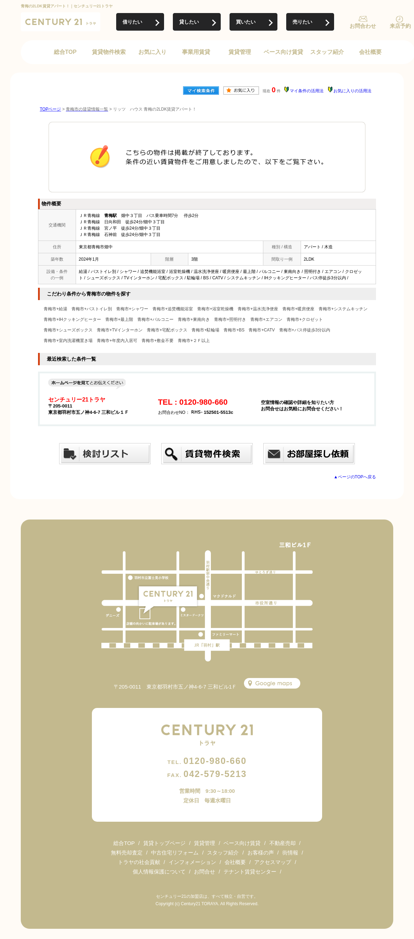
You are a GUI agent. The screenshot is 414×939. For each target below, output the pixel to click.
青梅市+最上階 (119, 319)
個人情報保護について (159, 872)
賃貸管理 (239, 52)
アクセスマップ (272, 862)
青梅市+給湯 (55, 308)
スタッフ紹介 (327, 52)
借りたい (132, 22)
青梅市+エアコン (266, 319)
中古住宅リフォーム (175, 853)
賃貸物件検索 (109, 52)
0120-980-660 (206, 761)
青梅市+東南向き (194, 319)
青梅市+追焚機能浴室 (172, 308)
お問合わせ (363, 26)
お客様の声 (260, 853)
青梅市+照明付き (230, 319)
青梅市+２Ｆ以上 (194, 340)
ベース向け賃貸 (283, 52)
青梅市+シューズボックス (68, 330)
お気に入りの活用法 (352, 90)
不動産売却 (282, 843)
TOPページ (50, 109)
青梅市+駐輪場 (205, 330)
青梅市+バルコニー (155, 319)
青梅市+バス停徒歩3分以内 (305, 330)
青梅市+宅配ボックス (167, 330)
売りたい (302, 22)
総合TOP (65, 52)
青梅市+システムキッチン (343, 308)
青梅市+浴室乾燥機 (215, 308)
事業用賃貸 (196, 52)
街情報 (290, 853)
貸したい (189, 22)
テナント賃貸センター (250, 872)
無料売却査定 (127, 853)
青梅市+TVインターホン (120, 330)
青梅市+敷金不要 (158, 340)
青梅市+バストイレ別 (91, 308)
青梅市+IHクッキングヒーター (72, 319)
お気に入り (152, 52)
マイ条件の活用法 (307, 90)
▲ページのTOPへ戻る (355, 476)
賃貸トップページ (164, 843)
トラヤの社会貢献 (139, 862)
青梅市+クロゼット (305, 319)
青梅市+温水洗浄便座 (258, 308)
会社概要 (370, 52)
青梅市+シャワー (132, 308)
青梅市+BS (234, 330)
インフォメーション (192, 862)
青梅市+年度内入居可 (117, 340)
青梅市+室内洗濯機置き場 (68, 340)
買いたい (246, 22)
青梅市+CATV (262, 330)
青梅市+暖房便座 (298, 308)
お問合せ (204, 872)
